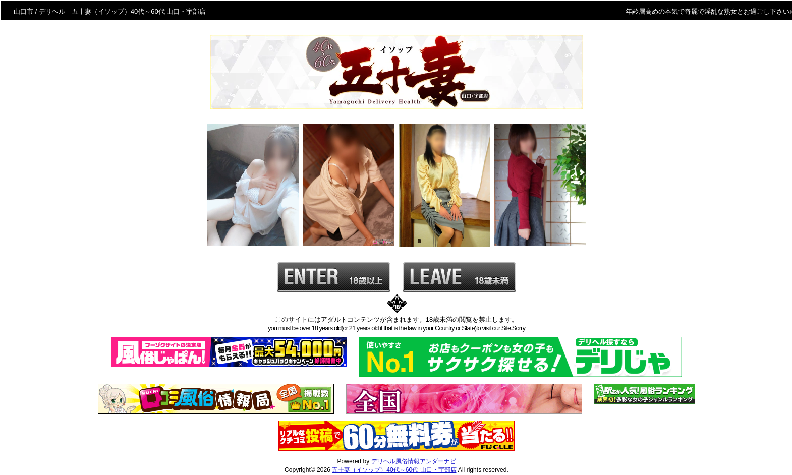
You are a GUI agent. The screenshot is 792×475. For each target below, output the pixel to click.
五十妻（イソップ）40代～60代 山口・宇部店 (394, 469)
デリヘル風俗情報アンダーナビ (413, 461)
